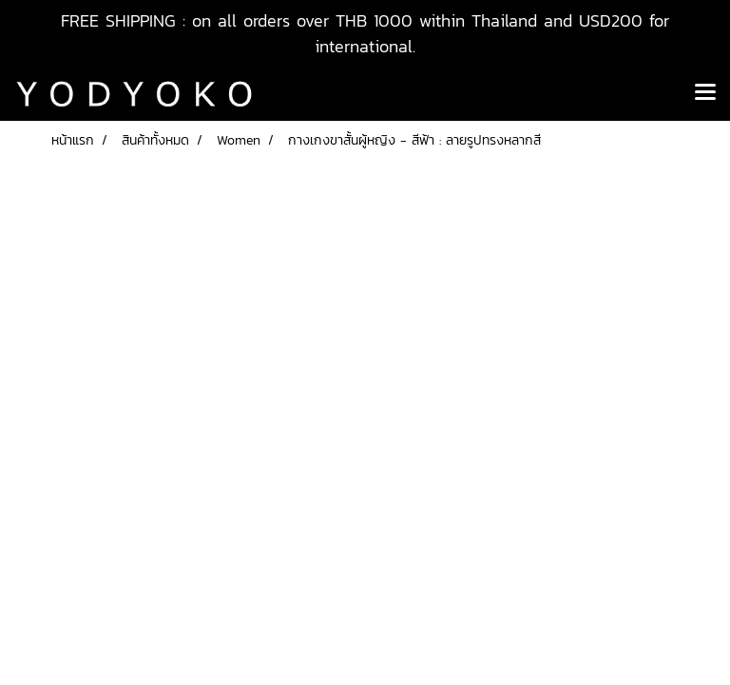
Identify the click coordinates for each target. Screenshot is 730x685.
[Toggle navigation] (705, 93)
